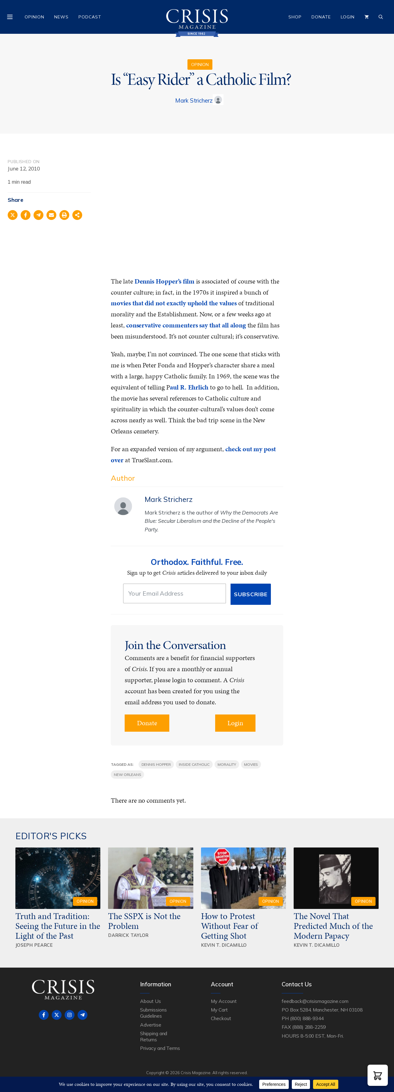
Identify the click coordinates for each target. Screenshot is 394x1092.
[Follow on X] (57, 1015)
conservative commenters (162, 325)
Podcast (89, 17)
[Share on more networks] (77, 215)
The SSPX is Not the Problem (144, 921)
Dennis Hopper (156, 764)
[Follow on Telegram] (82, 1015)
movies (251, 764)
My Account (224, 1001)
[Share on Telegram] (38, 215)
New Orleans (127, 774)
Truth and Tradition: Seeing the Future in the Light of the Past (57, 926)
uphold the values (212, 303)
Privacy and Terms (160, 1048)
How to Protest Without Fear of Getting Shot (229, 926)
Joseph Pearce (34, 945)
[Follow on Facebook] (44, 1015)
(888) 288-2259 (309, 1027)
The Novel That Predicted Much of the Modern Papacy (333, 926)
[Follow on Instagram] (69, 1015)
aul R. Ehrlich (189, 387)
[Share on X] (13, 215)
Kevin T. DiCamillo (224, 945)
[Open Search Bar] (381, 17)
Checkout (221, 1018)
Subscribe (250, 594)
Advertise (150, 1025)
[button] (378, 1075)
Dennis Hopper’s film (165, 281)
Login (348, 17)
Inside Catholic (194, 764)
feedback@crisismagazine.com (315, 1001)
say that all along (222, 325)
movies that (127, 303)
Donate (321, 17)
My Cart (219, 1010)
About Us (150, 1001)
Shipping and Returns (153, 1036)
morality (227, 764)
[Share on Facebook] (25, 215)
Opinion (34, 17)
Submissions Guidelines (153, 1013)
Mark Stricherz (194, 100)
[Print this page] (64, 215)
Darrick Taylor (128, 935)
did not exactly (165, 303)
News (61, 17)
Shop (295, 17)
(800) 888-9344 (307, 1018)
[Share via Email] (51, 215)
